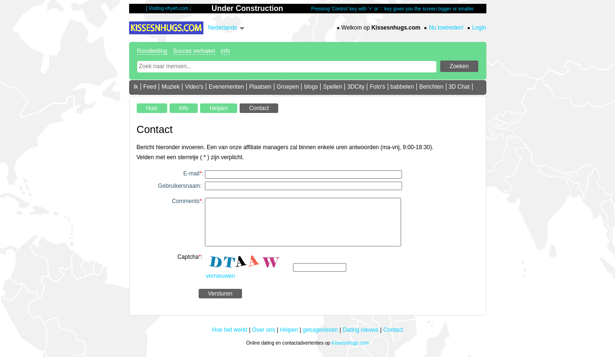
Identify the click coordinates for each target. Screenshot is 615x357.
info (225, 51)
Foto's (377, 86)
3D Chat (459, 86)
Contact (393, 329)
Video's (194, 86)
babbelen (402, 86)
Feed (149, 86)
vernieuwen (220, 276)
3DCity (355, 86)
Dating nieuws (360, 329)
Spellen (332, 86)
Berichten (431, 86)
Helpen (289, 329)
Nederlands (222, 27)
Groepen (288, 86)
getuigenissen (320, 329)
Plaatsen (260, 86)
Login (479, 27)
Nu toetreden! (446, 27)
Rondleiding (152, 51)
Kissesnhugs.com (350, 343)
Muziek (170, 86)
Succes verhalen (194, 51)
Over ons (263, 329)
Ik (136, 86)
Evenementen (226, 86)
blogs (311, 86)
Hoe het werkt (229, 329)
